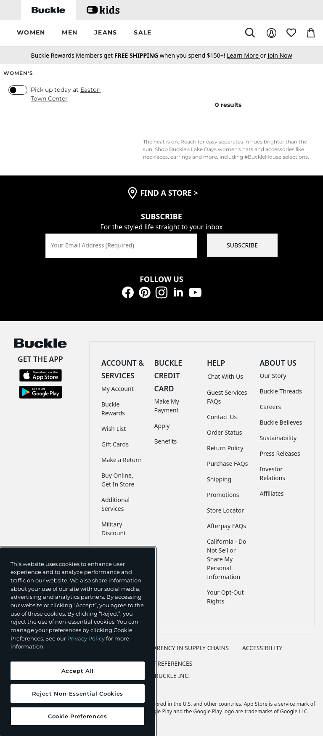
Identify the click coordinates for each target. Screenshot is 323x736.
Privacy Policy (86, 638)
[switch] (17, 90)
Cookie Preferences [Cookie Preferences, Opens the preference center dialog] (77, 716)
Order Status (224, 432)
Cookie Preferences (162, 663)
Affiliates (272, 493)
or (247, 55)
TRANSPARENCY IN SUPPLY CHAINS (180, 648)
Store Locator (225, 510)
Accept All (77, 670)
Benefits (165, 441)
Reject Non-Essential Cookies (77, 693)
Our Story (273, 376)
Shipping (219, 479)
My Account (117, 389)
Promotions (223, 495)
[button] (30, 33)
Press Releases (280, 453)
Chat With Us (225, 376)
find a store (169, 193)
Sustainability (278, 438)
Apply (162, 426)
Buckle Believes (281, 422)
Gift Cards (115, 444)
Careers (270, 407)
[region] (77, 641)
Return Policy (225, 448)
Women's (18, 73)
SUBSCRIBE (242, 245)
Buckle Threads (281, 391)
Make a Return (121, 460)
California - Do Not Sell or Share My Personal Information (226, 559)
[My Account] (271, 33)
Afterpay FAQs (226, 526)
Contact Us (222, 417)
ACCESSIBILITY (262, 648)
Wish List (113, 429)
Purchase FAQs (227, 464)
